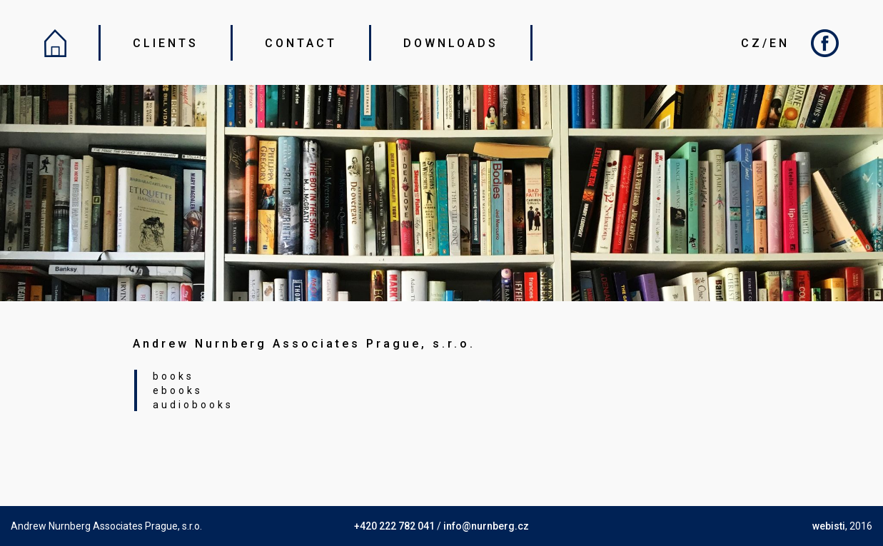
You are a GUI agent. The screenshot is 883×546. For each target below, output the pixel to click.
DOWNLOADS (450, 43)
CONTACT (301, 43)
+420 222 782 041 (394, 526)
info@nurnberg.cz (486, 526)
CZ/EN (765, 43)
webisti (828, 526)
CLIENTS (165, 43)
